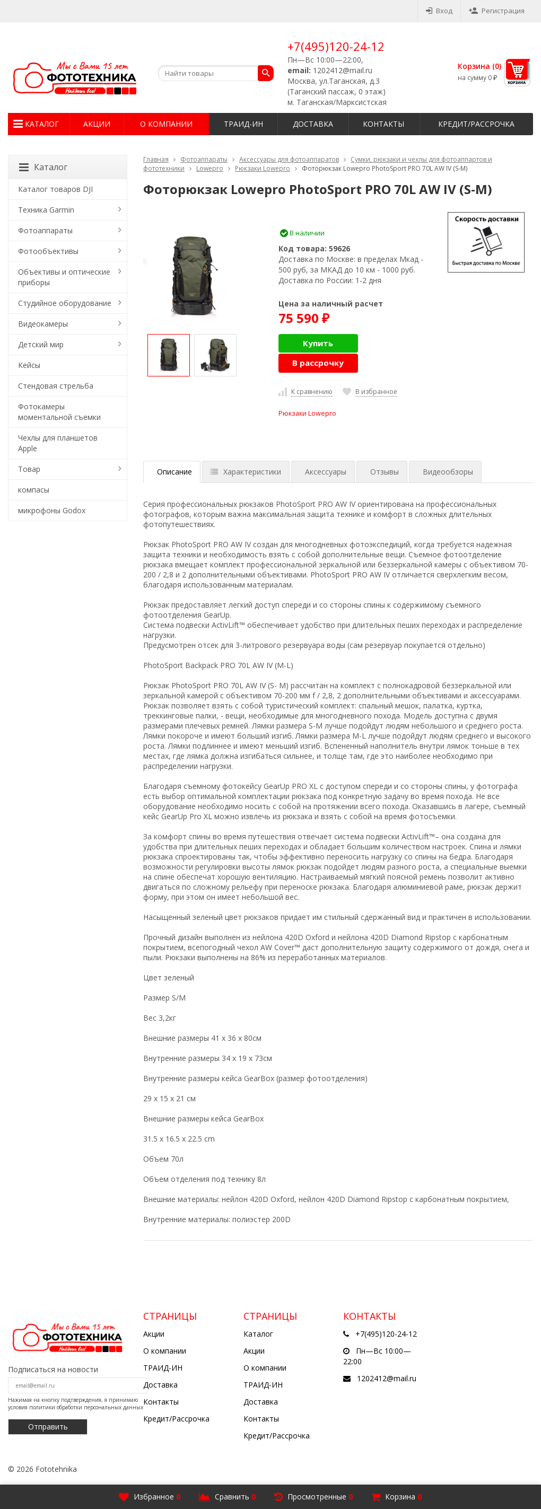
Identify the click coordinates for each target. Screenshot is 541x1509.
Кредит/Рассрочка (476, 124)
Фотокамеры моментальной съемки (59, 411)
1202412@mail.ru (386, 1378)
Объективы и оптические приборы (64, 277)
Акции (96, 124)
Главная (156, 159)
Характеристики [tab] (246, 472)
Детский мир (41, 344)
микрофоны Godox (51, 510)
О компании (166, 124)
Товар (29, 469)
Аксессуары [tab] (325, 472)
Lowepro (209, 168)
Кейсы (29, 365)
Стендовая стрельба (55, 386)
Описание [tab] (174, 472)
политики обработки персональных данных (86, 1407)
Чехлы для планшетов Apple (58, 443)
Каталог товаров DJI (55, 189)
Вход (439, 10)
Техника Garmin (46, 210)
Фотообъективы (48, 251)
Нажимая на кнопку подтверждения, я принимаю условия (75, 1403)
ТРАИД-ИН (243, 124)
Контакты (383, 124)
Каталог (42, 124)
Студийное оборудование (64, 303)
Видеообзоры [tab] (448, 472)
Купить (318, 343)
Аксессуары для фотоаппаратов (289, 159)
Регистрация (497, 10)
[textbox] (216, 73)
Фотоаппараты (204, 159)
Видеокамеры (43, 324)
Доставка (313, 124)
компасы (33, 490)
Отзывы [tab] (384, 472)
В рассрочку (318, 362)
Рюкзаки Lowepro (262, 168)
